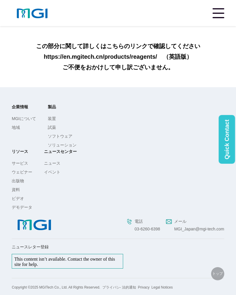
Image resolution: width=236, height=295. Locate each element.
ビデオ (18, 198)
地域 (16, 127)
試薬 (52, 127)
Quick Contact (227, 139)
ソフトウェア (60, 136)
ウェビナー (22, 172)
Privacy (144, 287)
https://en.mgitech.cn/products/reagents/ (100, 56)
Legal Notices (162, 287)
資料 (16, 189)
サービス (20, 163)
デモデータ (22, 207)
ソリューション (62, 145)
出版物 (18, 180)
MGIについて (24, 118)
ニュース (52, 163)
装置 (52, 118)
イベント (52, 172)
